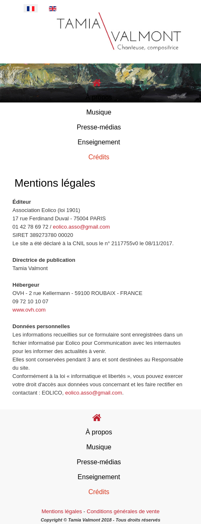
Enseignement (98, 142)
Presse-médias (99, 127)
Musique (98, 112)
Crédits (98, 157)
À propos (98, 97)
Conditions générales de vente (123, 511)
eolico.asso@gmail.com (81, 227)
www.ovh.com (29, 310)
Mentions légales (61, 511)
